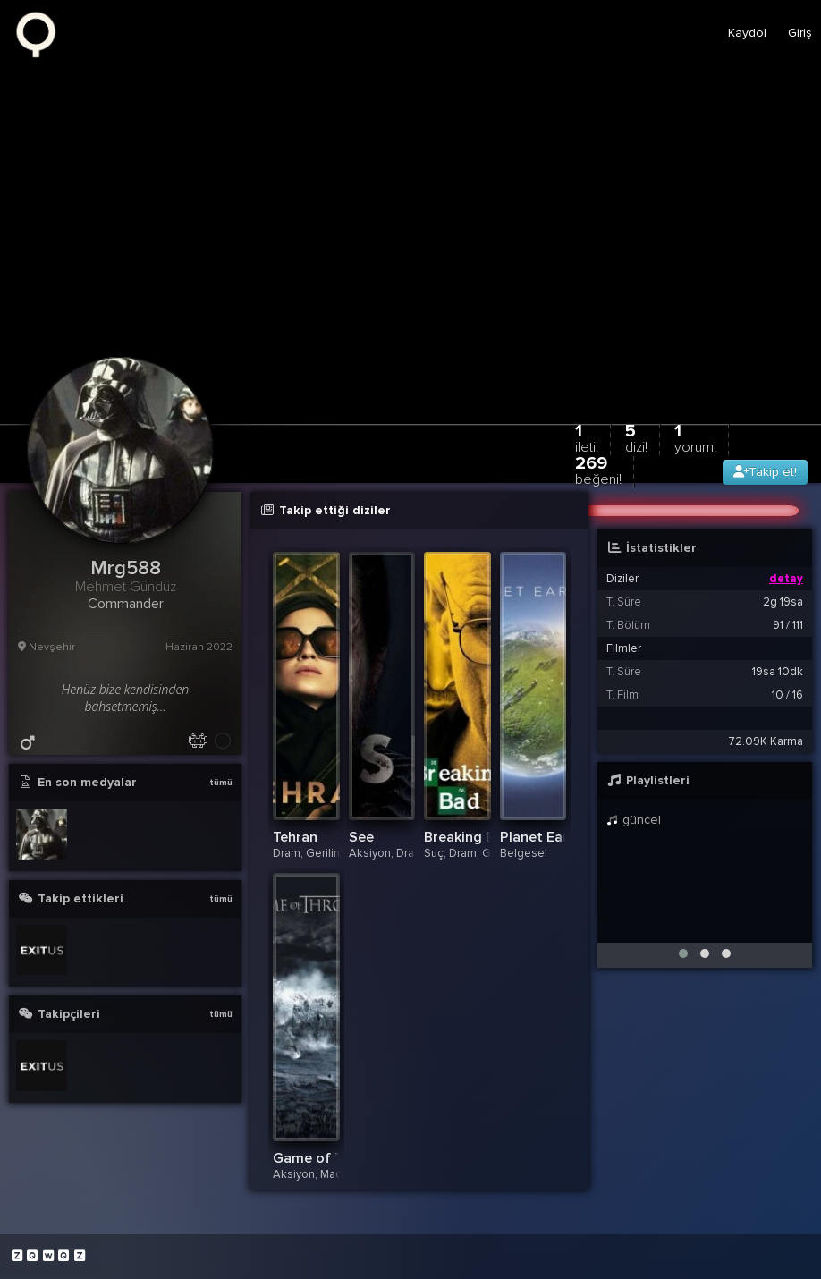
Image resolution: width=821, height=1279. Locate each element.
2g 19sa (783, 602)
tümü (221, 782)
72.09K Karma (765, 741)
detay (786, 579)
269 (598, 470)
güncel (633, 819)
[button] (683, 953)
